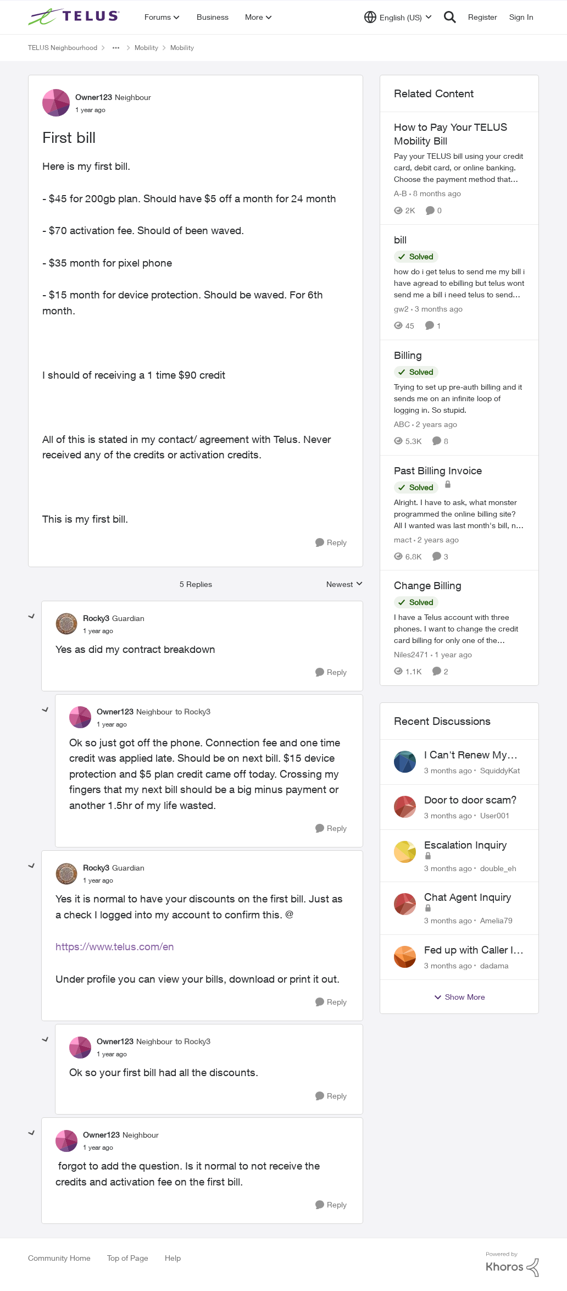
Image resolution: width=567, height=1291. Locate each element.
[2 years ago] (434, 424)
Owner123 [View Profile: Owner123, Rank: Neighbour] (93, 97)
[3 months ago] (437, 308)
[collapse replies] (31, 616)
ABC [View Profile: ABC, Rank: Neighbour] (402, 424)
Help (173, 1257)
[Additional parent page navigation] (116, 48)
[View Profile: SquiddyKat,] (405, 762)
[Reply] (331, 542)
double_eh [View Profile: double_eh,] (498, 867)
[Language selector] (398, 17)
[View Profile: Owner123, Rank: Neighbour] (56, 103)
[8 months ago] (435, 193)
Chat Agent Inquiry (468, 897)
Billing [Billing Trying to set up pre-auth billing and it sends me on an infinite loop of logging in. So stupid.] (408, 355)
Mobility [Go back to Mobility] (146, 47)
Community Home (59, 1257)
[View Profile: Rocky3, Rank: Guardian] (66, 624)
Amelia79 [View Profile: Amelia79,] (496, 920)
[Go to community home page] (75, 17)
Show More (459, 997)
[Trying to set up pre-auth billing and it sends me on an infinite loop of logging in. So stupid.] (459, 398)
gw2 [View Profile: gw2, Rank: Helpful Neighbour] (401, 308)
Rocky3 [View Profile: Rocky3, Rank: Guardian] (96, 618)
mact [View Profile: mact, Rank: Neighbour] (403, 539)
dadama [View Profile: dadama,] (494, 965)
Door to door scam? (470, 800)
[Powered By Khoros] (512, 1264)
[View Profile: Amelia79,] (405, 904)
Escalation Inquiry (465, 845)
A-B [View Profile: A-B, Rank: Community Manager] (400, 193)
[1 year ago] (451, 654)
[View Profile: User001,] (405, 807)
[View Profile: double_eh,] (405, 852)
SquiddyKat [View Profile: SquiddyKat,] (500, 770)
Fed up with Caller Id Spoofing (471, 950)
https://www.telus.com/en (114, 946)
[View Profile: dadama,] (405, 957)
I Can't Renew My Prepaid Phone (465, 755)
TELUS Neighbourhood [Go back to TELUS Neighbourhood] (62, 47)
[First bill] (98, 631)
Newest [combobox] (344, 584)
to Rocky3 (192, 711)
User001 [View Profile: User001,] (495, 815)
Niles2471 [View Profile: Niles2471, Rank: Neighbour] (411, 654)
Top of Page (127, 1257)
